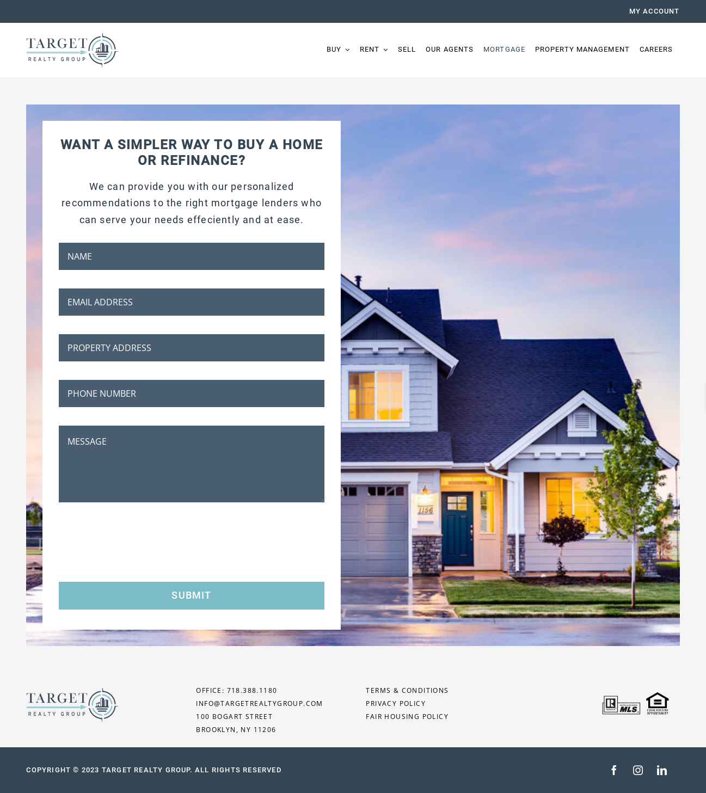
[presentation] (141, 542)
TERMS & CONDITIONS (407, 690)
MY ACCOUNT (654, 11)
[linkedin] (662, 770)
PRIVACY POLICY (396, 703)
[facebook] (614, 770)
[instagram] (638, 770)
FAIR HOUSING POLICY (407, 716)
